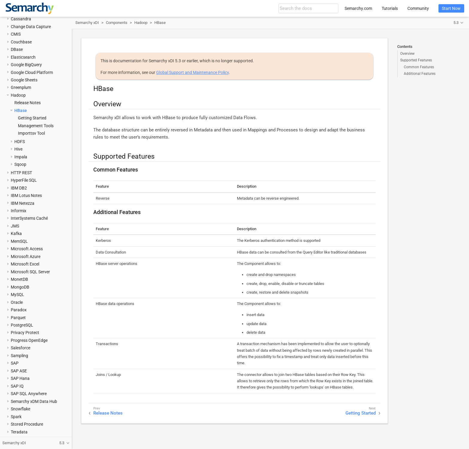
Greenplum (21, 87)
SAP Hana (20, 378)
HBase (20, 110)
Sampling (19, 355)
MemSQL (19, 241)
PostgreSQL (22, 325)
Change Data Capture (31, 26)
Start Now (451, 8)
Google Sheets (24, 80)
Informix (18, 210)
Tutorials (390, 8)
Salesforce (20, 347)
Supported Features (416, 60)
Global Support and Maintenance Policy (192, 72)
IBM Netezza (22, 203)
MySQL (17, 294)
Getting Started (32, 118)
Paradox (19, 309)
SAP (15, 363)
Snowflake (20, 408)
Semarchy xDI (87, 22)
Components (116, 22)
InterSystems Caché (29, 218)
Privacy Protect (25, 332)
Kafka (16, 233)
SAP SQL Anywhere (29, 393)
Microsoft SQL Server (30, 271)
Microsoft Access (27, 248)
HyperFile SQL (24, 180)
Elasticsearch (23, 57)
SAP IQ (17, 386)
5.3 (456, 22)
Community (418, 8)
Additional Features (420, 74)
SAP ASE (19, 370)
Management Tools (36, 125)
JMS (15, 226)
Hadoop (18, 95)
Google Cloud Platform (32, 72)
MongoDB (20, 287)
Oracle (17, 302)
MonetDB (19, 279)
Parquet (18, 317)
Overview (407, 53)
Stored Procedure (27, 424)
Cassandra (21, 18)
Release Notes (27, 102)
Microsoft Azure (25, 256)
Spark (16, 416)
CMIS (16, 34)
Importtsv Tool (31, 133)
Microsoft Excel (25, 264)
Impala (20, 156)
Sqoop (20, 164)
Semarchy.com (358, 8)
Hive (18, 149)
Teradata (19, 432)
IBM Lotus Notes (26, 195)
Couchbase (21, 42)
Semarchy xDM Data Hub (34, 401)
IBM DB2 (19, 188)
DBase (17, 49)
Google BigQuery (26, 64)
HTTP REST (21, 172)
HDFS (19, 141)
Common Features (419, 67)
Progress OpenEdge (29, 340)
